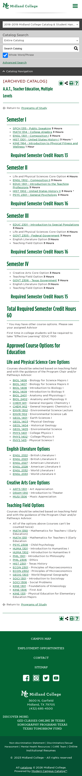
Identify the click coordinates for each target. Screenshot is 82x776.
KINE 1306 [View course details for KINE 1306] (20, 589)
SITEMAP (41, 667)
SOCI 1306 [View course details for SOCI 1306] (20, 582)
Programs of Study (34, 108)
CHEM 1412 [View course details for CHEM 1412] (20, 406)
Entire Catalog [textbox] (14, 40)
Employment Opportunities (41, 648)
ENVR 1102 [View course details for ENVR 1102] (20, 414)
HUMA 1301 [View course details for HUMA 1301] (20, 548)
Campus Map (41, 638)
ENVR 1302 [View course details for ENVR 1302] (20, 410)
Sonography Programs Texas (42, 724)
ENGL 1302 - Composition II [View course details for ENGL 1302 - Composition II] (31, 180)
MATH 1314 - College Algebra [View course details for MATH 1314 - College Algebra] (32, 132)
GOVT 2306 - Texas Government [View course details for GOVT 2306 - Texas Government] (35, 280)
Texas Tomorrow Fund (42, 728)
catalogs (26, 767)
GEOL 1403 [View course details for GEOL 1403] (20, 421)
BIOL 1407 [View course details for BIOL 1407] (20, 384)
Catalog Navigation (19, 71)
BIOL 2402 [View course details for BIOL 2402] (20, 399)
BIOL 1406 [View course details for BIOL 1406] (20, 380)
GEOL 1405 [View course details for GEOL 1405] (20, 429)
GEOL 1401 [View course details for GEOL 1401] (20, 417)
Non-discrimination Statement (27, 743)
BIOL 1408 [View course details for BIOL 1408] (20, 387)
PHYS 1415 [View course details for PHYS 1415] (20, 440)
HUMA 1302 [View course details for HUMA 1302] (20, 552)
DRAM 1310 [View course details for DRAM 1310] (20, 492)
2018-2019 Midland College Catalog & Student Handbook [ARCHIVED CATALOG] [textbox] (41, 24)
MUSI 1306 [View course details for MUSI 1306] (20, 496)
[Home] (20, 6)
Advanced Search (15, 62)
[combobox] (41, 24)
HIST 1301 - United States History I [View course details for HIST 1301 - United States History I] (36, 139)
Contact (41, 657)
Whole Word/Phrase (21, 55)
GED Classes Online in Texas (41, 720)
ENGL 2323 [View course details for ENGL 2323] (20, 459)
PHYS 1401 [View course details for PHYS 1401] (20, 432)
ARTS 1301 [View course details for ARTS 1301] (20, 489)
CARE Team (59, 746)
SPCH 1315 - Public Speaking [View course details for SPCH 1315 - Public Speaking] (32, 128)
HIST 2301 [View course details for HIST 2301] (19, 563)
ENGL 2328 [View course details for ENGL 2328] (20, 466)
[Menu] (75, 6)
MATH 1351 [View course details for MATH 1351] (20, 537)
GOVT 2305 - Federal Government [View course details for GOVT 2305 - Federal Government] (36, 235)
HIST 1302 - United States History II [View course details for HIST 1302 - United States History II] (37, 191)
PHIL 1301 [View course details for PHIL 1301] (19, 556)
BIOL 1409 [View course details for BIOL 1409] (20, 391)
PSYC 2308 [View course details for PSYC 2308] (20, 544)
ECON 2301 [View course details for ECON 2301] (20, 567)
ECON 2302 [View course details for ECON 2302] (21, 571)
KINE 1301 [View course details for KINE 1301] (19, 586)
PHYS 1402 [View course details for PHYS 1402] (20, 436)
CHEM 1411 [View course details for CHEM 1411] (20, 402)
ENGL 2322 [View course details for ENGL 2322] (20, 455)
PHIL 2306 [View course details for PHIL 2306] (20, 559)
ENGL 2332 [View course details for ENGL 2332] (20, 470)
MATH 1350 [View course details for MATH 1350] (20, 530)
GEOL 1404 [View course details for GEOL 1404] (20, 425)
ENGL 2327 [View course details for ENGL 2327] (20, 462)
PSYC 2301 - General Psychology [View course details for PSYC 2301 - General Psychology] (35, 194)
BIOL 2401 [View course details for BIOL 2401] (20, 395)
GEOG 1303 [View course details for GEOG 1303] (20, 574)
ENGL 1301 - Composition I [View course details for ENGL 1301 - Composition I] (31, 135)
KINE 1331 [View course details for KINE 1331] (19, 593)
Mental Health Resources (35, 746)
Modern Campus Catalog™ (49, 771)
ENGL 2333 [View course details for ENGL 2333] (20, 474)
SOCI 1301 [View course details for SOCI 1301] (19, 578)
